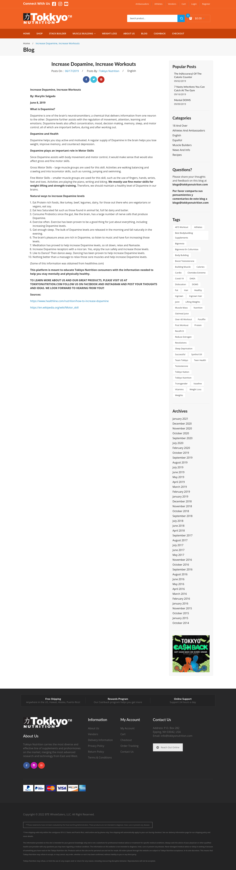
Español (177, 140)
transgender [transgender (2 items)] (181, 383)
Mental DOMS (182, 99)
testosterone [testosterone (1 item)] (181, 366)
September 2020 (183, 438)
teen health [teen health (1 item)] (200, 360)
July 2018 (178, 521)
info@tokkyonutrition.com (176, 736)
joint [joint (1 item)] (177, 301)
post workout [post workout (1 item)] (181, 325)
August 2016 (180, 574)
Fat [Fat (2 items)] (176, 290)
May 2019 (178, 477)
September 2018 (183, 516)
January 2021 (180, 418)
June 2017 (179, 550)
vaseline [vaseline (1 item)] (198, 383)
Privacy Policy (96, 746)
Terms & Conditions (100, 757)
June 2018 (179, 525)
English (131, 71)
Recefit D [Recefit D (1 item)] (179, 331)
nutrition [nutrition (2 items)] (198, 307)
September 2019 (183, 457)
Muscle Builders (182, 145)
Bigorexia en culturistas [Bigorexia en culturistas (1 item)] (186, 249)
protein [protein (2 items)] (198, 325)
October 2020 (181, 433)
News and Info (181, 150)
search (181, 18)
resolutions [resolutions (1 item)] (181, 342)
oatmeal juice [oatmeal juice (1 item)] (182, 313)
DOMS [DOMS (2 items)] (195, 284)
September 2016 (183, 569)
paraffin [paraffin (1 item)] (202, 319)
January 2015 (180, 618)
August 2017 (180, 540)
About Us (93, 728)
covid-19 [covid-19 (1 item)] (179, 278)
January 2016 (180, 603)
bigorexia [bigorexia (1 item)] (179, 243)
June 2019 (179, 472)
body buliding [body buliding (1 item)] (182, 255)
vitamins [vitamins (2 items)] (179, 389)
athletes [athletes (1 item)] (198, 227)
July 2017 (178, 545)
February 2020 (181, 448)
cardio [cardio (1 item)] (178, 272)
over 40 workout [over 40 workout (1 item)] (183, 319)
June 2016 (179, 579)
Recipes (177, 155)
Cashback (104, 702)
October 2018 (181, 511)
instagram (34, 765)
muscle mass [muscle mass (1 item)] (181, 307)
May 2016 (178, 584)
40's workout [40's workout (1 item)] (181, 227)
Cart (123, 734)
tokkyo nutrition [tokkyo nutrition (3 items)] (183, 377)
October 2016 (181, 564)
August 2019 (180, 462)
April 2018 (179, 530)
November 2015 (182, 608)
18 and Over (180, 125)
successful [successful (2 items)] (180, 354)
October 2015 (181, 613)
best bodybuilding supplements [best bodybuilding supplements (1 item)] (184, 235)
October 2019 (181, 453)
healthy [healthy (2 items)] (198, 290)
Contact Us (127, 751)
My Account (128, 728)
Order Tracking (130, 746)
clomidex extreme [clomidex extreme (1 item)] (197, 272)
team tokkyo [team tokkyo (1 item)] (181, 360)
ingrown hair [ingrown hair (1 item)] (195, 296)
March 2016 (180, 594)
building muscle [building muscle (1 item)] (183, 266)
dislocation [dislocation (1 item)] (180, 284)
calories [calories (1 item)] (201, 266)
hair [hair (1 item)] (186, 290)
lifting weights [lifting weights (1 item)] (193, 301)
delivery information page (179, 832)
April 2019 (179, 482)
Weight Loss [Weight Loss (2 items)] (195, 389)
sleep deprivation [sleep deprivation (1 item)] (184, 348)
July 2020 (178, 443)
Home (26, 43)
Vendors (93, 734)
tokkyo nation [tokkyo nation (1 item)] (182, 371)
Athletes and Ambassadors (189, 130)
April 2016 (179, 589)
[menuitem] (142, 4)
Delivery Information (100, 740)
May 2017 (178, 555)
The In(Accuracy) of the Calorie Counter (188, 75)
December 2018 (182, 501)
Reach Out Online (167, 747)
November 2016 (182, 560)
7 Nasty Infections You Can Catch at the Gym (189, 88)
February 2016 (181, 598)
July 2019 (178, 467)
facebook (26, 765)
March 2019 (180, 487)
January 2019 (180, 496)
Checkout (126, 740)
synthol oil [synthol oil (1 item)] (196, 354)
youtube (41, 765)
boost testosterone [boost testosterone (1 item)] (184, 261)
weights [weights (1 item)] (179, 395)
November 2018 (182, 506)
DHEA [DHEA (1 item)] (192, 278)
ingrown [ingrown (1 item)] (179, 296)
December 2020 (182, 423)
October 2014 (181, 623)
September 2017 (183, 535)
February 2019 (181, 491)
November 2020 (182, 428)
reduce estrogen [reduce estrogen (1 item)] (183, 336)
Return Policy (96, 751)
